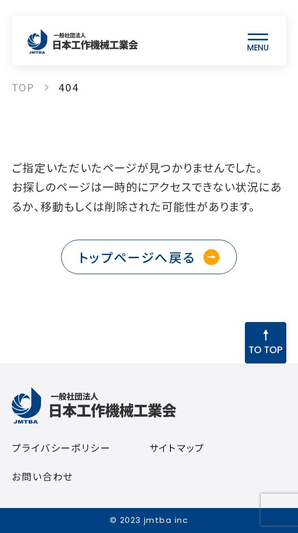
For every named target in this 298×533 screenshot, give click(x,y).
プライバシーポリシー (61, 447)
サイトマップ (177, 447)
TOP (23, 87)
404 (68, 87)
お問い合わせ (42, 476)
